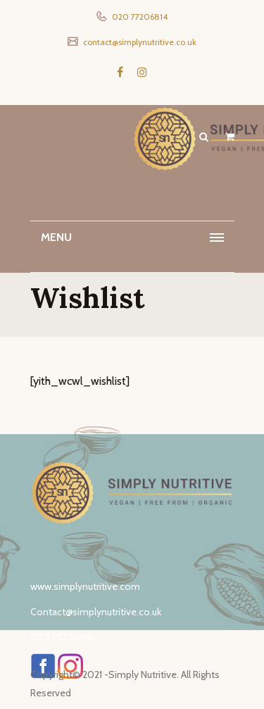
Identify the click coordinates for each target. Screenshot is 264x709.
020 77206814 (139, 16)
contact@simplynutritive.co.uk (138, 42)
